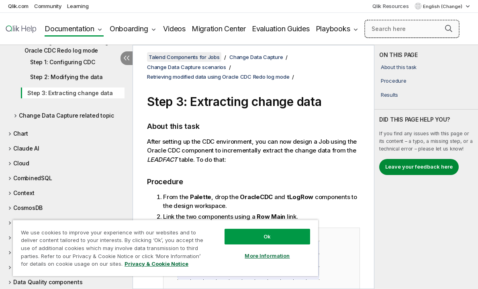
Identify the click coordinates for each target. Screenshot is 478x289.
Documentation (69, 28)
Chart (20, 133)
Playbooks (333, 28)
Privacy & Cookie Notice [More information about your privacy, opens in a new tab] (68, 265)
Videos (174, 28)
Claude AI (26, 148)
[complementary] (426, 167)
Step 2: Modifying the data (66, 76)
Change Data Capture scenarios (186, 67)
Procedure (394, 80)
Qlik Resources (390, 6)
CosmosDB (28, 207)
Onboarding (129, 28)
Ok (243, 230)
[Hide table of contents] (127, 58)
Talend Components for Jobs (184, 57)
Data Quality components (47, 282)
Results (389, 95)
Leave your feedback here (419, 166)
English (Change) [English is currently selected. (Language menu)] (443, 6)
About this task (399, 67)
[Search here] (412, 28)
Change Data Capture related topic (66, 115)
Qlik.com (18, 6)
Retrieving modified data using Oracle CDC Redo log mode (66, 46)
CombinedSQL (32, 178)
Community (48, 6)
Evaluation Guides (281, 28)
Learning (77, 6)
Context (23, 192)
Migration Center (219, 28)
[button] (449, 28)
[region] (151, 245)
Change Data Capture (256, 57)
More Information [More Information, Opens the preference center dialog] (243, 249)
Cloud (21, 163)
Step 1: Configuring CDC (62, 62)
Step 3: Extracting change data (70, 93)
